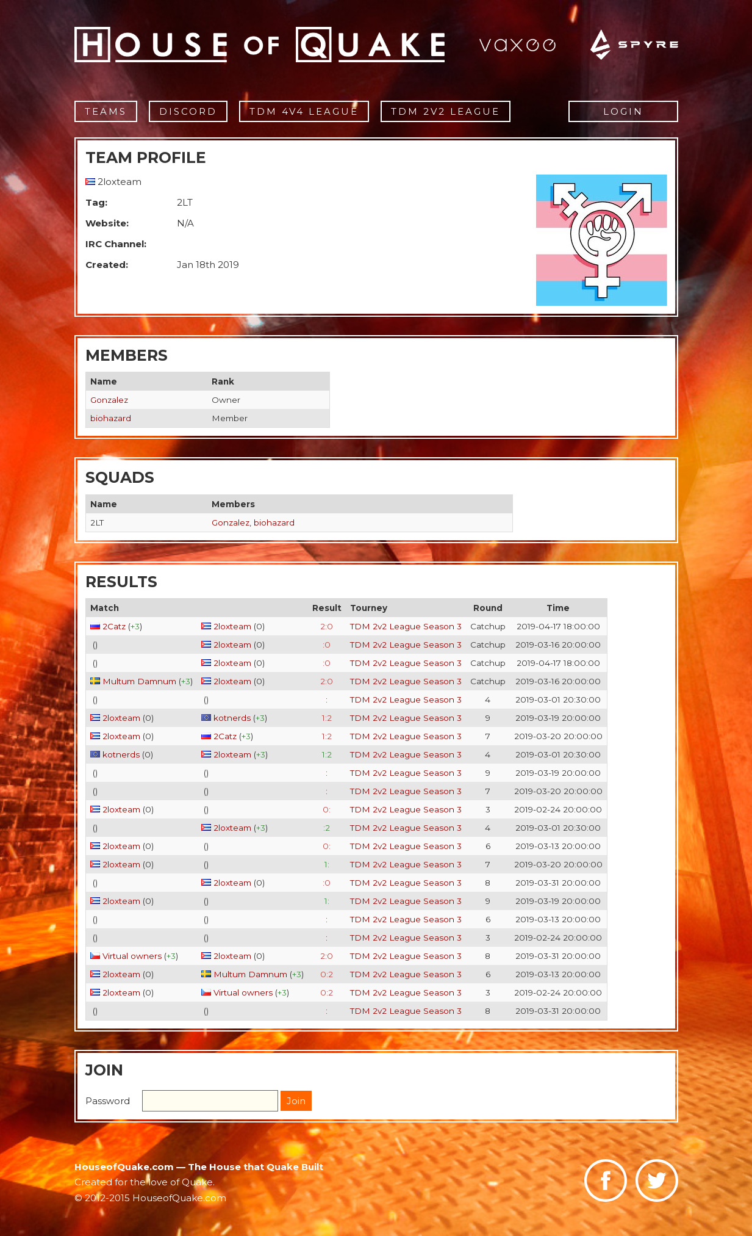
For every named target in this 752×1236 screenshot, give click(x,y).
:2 (326, 828)
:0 (327, 644)
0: (327, 809)
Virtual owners (132, 956)
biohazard (110, 418)
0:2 (326, 974)
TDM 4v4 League (304, 111)
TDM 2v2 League (445, 111)
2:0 (326, 626)
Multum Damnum (139, 681)
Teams (106, 111)
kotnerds (232, 718)
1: (326, 864)
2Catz (114, 626)
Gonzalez (109, 400)
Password (107, 1101)
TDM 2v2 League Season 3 (406, 626)
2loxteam (232, 626)
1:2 (327, 718)
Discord (188, 111)
